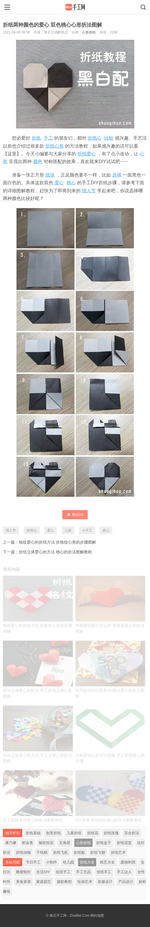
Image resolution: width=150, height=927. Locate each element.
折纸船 (79, 852)
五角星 (64, 843)
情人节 (89, 190)
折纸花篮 (124, 843)
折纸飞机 (60, 852)
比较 (108, 138)
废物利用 (128, 862)
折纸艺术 (118, 852)
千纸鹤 (41, 852)
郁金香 (27, 843)
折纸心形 (54, 146)
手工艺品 (83, 872)
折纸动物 (23, 852)
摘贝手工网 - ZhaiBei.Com (69, 916)
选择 (116, 175)
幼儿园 (68, 862)
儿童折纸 (74, 833)
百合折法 (131, 833)
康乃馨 (10, 843)
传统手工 (104, 872)
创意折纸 (53, 833)
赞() (75, 514)
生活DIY (43, 872)
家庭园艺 (43, 882)
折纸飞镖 (97, 852)
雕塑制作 (23, 872)
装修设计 (105, 882)
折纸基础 (33, 833)
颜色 (37, 161)
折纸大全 (87, 862)
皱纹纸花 (46, 843)
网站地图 (97, 916)
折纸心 (94, 138)
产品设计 (125, 882)
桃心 (71, 182)
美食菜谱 (23, 882)
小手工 (87, 530)
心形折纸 (89, 32)
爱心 (59, 182)
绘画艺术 (84, 882)
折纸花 (92, 833)
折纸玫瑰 (111, 833)
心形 (68, 530)
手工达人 (124, 872)
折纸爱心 (86, 153)
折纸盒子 (103, 843)
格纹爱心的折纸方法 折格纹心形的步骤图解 (57, 542)
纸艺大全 (107, 862)
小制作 (51, 862)
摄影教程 (64, 882)
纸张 (50, 175)
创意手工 (63, 872)
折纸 (36, 138)
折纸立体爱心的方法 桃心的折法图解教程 (55, 552)
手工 (48, 138)
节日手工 (33, 862)
